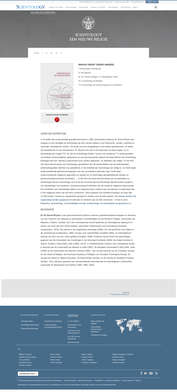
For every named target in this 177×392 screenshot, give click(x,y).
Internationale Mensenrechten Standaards (96, 329)
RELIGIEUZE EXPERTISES (43, 13)
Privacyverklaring (70, 380)
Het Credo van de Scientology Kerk (74, 332)
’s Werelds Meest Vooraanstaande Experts (53, 326)
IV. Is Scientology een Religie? (90, 81)
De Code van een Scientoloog (74, 338)
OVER (36, 53)
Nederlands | (25, 362)
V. (61, 53)
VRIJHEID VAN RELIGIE (98, 315)
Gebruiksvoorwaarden (85, 380)
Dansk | (55, 354)
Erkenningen (83, 7)
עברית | (24, 360)
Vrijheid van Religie (56, 7)
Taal (19, 349)
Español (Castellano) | (122, 354)
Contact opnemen (127, 380)
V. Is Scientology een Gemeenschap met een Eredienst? (100, 85)
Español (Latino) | (27, 357)
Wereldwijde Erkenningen (30, 325)
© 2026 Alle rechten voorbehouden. (40, 380)
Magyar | (118, 360)
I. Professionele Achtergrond (89, 69)
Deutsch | (56, 357)
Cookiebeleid (98, 380)
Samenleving (125, 7)
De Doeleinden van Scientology (74, 326)
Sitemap (138, 380)
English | (86, 354)
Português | (89, 362)
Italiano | (55, 360)
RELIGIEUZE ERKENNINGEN (29, 315)
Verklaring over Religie (99, 335)
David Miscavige (73, 342)
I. (42, 53)
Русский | (118, 362)
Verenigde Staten (27, 321)
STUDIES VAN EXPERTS (51, 315)
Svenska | (25, 365)
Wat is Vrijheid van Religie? (97, 322)
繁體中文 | (25, 354)
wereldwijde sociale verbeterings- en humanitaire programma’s (97, 203)
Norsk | (56, 362)
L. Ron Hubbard (73, 321)
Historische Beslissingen (29, 328)
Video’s (135, 7)
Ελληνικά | (118, 357)
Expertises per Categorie (53, 321)
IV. (57, 53)
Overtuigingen (113, 7)
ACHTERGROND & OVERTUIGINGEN (73, 316)
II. (47, 53)
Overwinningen (71, 7)
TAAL (152, 2)
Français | (87, 357)
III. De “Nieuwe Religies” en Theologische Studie (98, 77)
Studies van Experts (98, 7)
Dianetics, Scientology (52, 203)
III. (52, 53)
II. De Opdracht (84, 73)
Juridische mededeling (112, 380)
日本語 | (87, 360)
